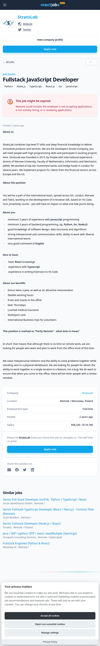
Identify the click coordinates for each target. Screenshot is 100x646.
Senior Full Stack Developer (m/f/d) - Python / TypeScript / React (45, 499)
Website (27, 24)
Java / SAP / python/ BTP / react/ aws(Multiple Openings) (40, 533)
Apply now (50, 49)
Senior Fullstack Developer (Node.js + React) (32, 523)
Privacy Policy (50, 642)
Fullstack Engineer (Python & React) (26, 543)
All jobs (8, 62)
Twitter (27, 29)
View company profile (50, 39)
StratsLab (28, 17)
